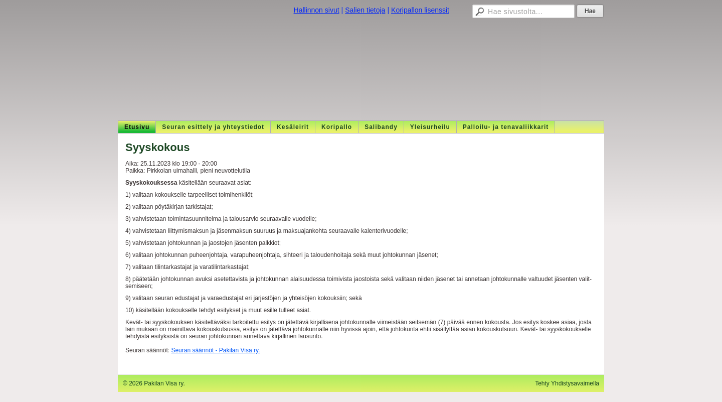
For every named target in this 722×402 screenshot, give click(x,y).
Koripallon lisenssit (420, 10)
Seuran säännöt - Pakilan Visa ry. (215, 350)
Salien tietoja (365, 10)
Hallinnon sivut (316, 10)
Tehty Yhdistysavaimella (567, 383)
